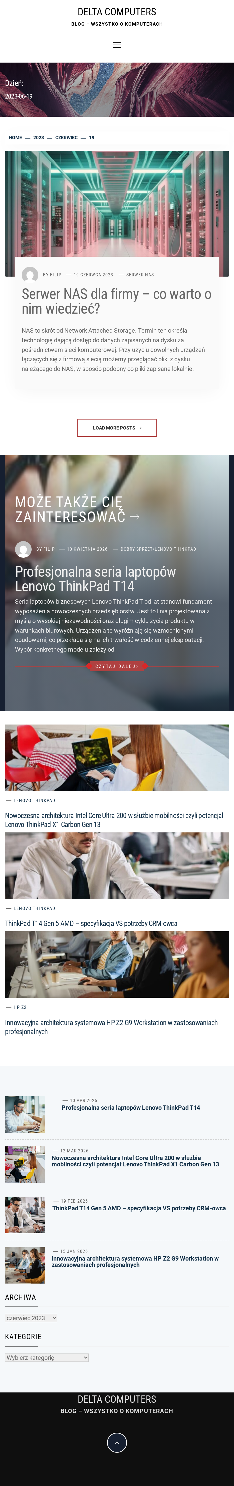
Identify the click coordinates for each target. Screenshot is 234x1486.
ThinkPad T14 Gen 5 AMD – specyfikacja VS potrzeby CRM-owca (91, 923)
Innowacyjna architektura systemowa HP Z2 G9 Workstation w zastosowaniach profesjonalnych (135, 1262)
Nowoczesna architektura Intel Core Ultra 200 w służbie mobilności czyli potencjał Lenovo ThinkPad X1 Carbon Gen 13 (135, 1161)
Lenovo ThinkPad (175, 549)
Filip (56, 274)
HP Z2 (20, 1007)
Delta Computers (117, 12)
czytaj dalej (117, 666)
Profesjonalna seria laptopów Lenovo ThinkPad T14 (95, 579)
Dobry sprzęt (137, 549)
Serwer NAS (140, 274)
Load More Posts (117, 428)
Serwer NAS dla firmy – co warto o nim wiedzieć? (116, 301)
